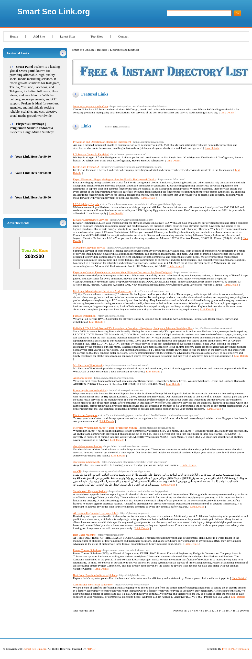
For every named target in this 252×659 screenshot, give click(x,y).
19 (237, 610)
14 (220, 610)
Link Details (228, 112)
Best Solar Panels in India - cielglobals (95, 574)
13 (216, 610)
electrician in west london (87, 446)
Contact (123, 36)
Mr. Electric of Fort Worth (88, 365)
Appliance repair (82, 377)
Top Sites (97, 36)
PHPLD (90, 648)
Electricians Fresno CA (86, 166)
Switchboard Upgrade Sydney (90, 491)
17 (230, 610)
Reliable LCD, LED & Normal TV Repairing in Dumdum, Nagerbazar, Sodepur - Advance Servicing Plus (133, 328)
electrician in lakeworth (86, 461)
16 (227, 610)
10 (206, 610)
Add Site (39, 36)
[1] (185, 610)
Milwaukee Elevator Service (89, 247)
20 (241, 610)
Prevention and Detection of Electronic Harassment (102, 141)
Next (246, 610)
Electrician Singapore (85, 415)
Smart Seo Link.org (53, 11)
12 (213, 610)
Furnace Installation (84, 315)
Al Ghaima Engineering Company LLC (95, 512)
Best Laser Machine (84, 534)
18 (234, 610)
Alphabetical (124, 126)
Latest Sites (67, 36)
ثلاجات (77, 471)
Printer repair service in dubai (90, 390)
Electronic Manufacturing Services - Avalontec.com (102, 290)
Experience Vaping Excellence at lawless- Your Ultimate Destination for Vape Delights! (122, 272)
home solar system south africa (90, 106)
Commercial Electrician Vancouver (93, 584)
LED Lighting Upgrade (86, 204)
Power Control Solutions (87, 550)
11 (209, 610)
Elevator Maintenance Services (90, 219)
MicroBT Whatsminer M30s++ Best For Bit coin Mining (105, 427)
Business (102, 49)
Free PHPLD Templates (235, 648)
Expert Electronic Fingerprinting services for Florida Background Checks (114, 179)
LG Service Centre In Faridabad (91, 154)
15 (223, 610)
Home (14, 36)
